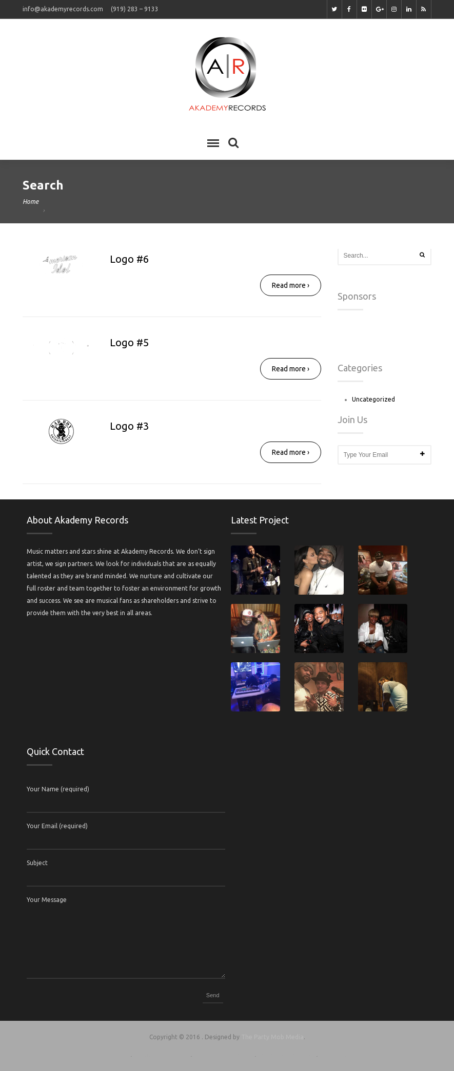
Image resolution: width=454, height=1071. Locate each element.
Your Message (47, 899)
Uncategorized (373, 399)
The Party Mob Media (272, 1037)
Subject (37, 862)
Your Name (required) (58, 789)
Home (30, 201)
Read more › (290, 285)
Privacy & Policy (285, 1054)
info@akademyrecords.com (63, 9)
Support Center (160, 1054)
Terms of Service (222, 1054)
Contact (335, 1054)
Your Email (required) (57, 826)
